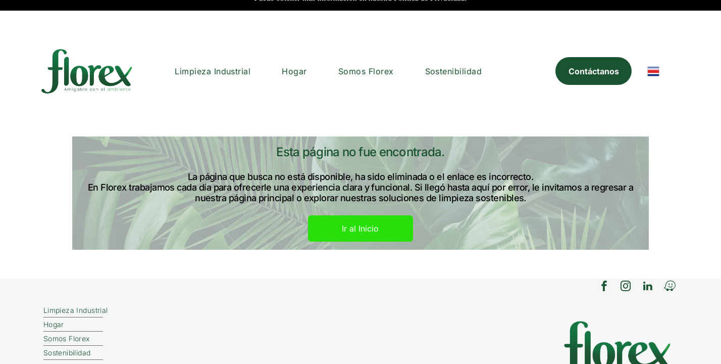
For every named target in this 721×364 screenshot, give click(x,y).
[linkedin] (646, 253)
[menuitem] (212, 36)
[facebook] (601, 253)
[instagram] (623, 253)
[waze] (669, 253)
